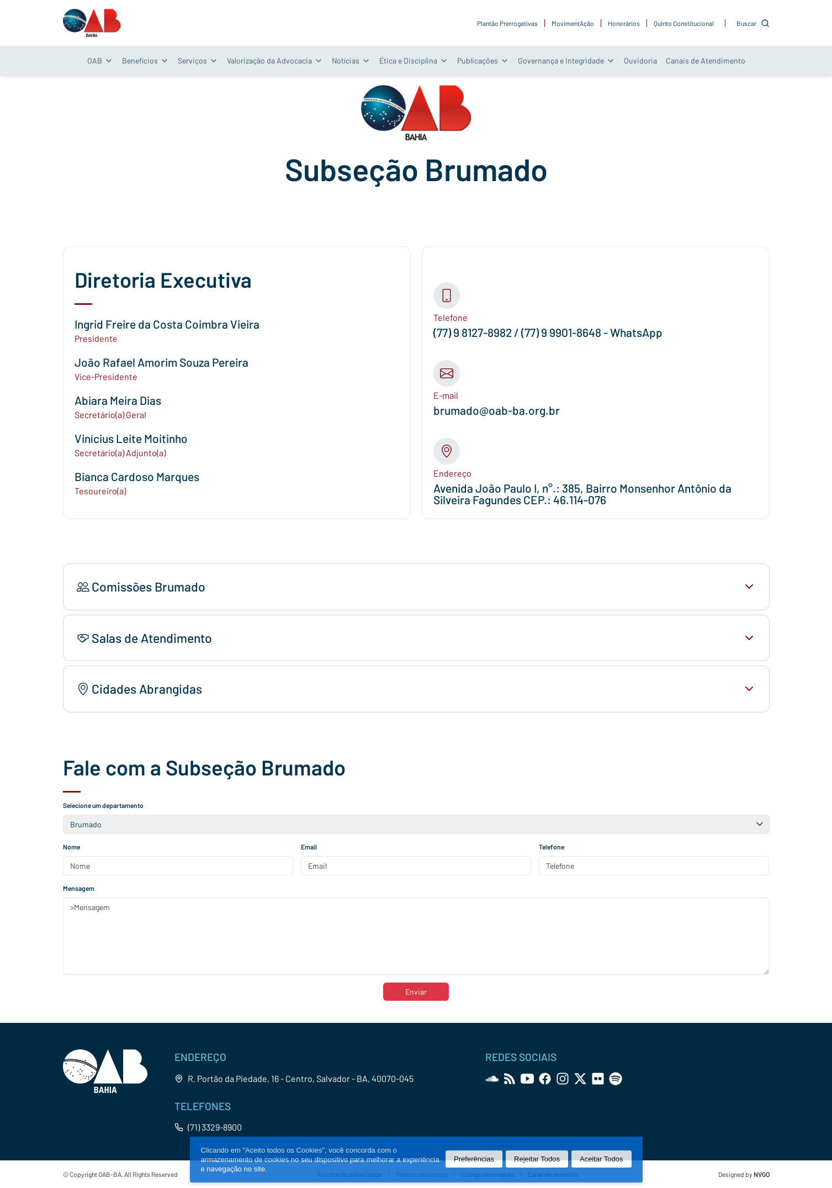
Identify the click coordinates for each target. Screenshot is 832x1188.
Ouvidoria (640, 60)
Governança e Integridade (566, 60)
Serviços (198, 60)
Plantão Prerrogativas (507, 23)
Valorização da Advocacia (275, 60)
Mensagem (78, 888)
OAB (100, 60)
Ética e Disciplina (413, 60)
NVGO (762, 1174)
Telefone (551, 847)
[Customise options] (753, 23)
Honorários (624, 23)
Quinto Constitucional (684, 23)
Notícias (351, 60)
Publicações (483, 60)
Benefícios (145, 60)
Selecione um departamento (103, 805)
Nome (71, 847)
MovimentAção (573, 23)
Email (309, 847)
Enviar (416, 991)
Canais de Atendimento (705, 60)
